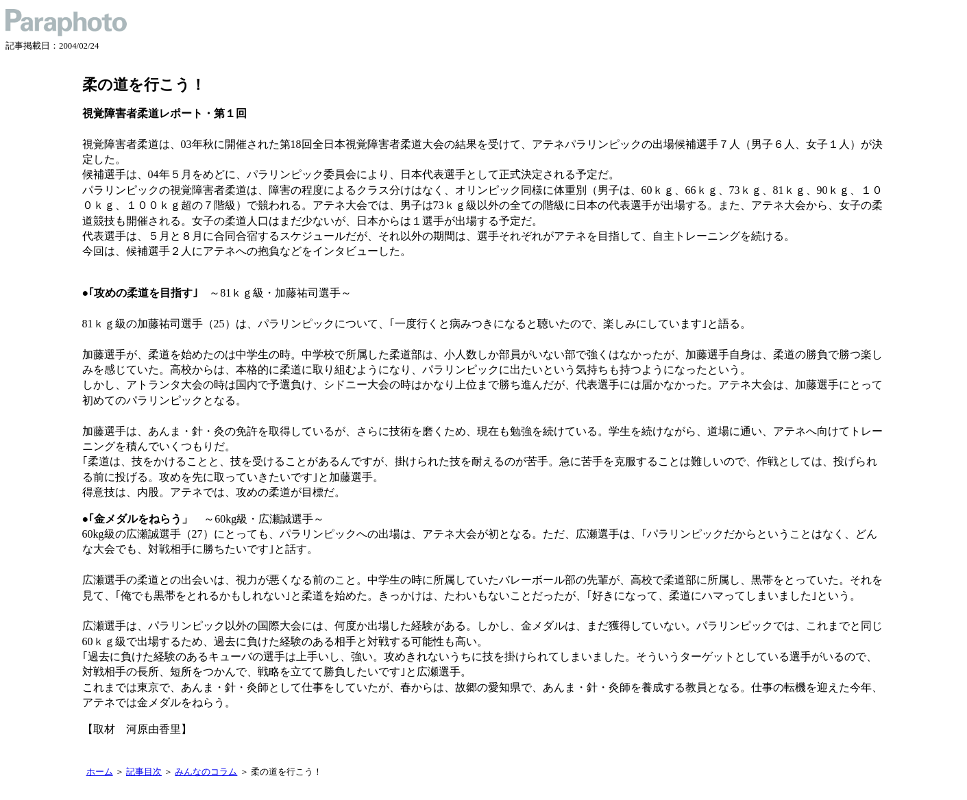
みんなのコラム (206, 772)
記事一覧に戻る (88, 748)
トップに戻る (84, 748)
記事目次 (144, 772)
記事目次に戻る (94, 748)
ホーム (99, 772)
